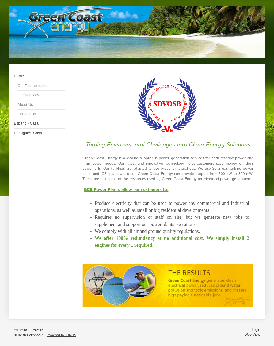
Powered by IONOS (61, 335)
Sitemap (37, 330)
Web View (252, 334)
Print (21, 330)
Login (256, 329)
